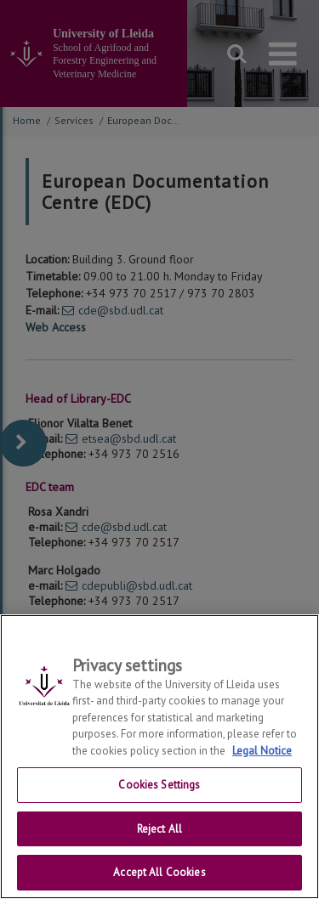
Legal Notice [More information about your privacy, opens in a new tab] (262, 751)
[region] (159, 756)
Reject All (159, 829)
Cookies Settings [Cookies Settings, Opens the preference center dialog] (159, 784)
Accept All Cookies (159, 872)
